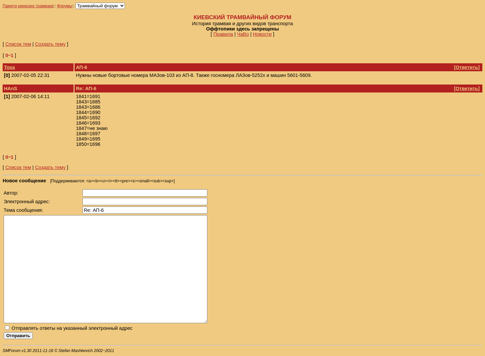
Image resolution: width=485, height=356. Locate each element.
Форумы (64, 6)
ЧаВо (243, 34)
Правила (223, 34)
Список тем (18, 44)
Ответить (467, 67)
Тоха (9, 67)
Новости (262, 34)
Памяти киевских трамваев (28, 6)
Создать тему (50, 44)
